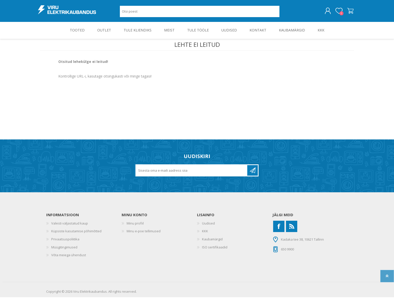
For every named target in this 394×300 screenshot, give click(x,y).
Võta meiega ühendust (68, 257)
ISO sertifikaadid (214, 250)
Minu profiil (135, 226)
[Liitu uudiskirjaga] (191, 173)
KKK (205, 234)
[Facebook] (278, 229)
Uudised (208, 226)
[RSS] (291, 229)
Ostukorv (348, 12)
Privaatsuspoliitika (65, 242)
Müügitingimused (64, 250)
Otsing (285, 12)
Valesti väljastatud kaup (69, 226)
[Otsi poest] (199, 12)
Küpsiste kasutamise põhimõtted (76, 234)
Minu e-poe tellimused (144, 234)
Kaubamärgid (212, 242)
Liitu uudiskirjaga (252, 173)
